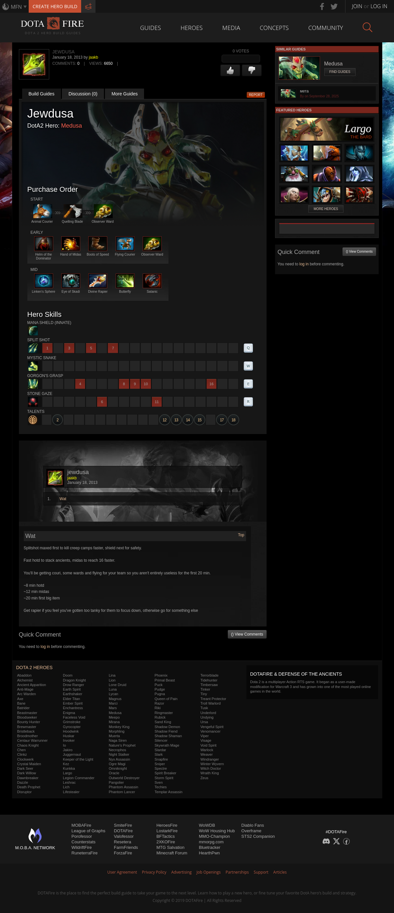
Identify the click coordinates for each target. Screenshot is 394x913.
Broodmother (27, 736)
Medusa (71, 125)
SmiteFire (123, 825)
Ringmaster (163, 713)
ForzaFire (123, 852)
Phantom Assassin (124, 787)
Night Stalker (119, 754)
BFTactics (165, 836)
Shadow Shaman (168, 736)
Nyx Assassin (119, 759)
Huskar (68, 736)
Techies (160, 787)
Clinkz (22, 754)
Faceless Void (74, 717)
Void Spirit (208, 745)
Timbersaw (209, 685)
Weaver (206, 754)
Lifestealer (71, 792)
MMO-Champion (214, 836)
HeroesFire (166, 825)
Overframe (251, 830)
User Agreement (122, 872)
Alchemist (25, 680)
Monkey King (119, 727)
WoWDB (207, 825)
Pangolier (116, 782)
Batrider (23, 708)
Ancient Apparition (31, 685)
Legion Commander (79, 778)
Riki (157, 708)
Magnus (115, 699)
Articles (280, 872)
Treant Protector (213, 699)
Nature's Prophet (122, 745)
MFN (16, 6)
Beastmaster (27, 713)
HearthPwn (209, 852)
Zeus (204, 778)
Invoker (69, 740)
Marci (113, 703)
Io (64, 745)
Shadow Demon (167, 727)
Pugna (159, 694)
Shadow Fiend (165, 731)
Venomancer (210, 731)
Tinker (205, 689)
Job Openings (209, 872)
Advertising (181, 872)
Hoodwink (71, 731)
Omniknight (118, 768)
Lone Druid (117, 685)
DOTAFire (123, 830)
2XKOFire (165, 841)
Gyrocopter (71, 727)
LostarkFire (167, 830)
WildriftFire (81, 847)
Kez (66, 764)
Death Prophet (28, 787)
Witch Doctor (210, 768)
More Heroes (326, 209)
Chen (21, 750)
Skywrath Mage (166, 745)
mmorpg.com (211, 841)
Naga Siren (118, 740)
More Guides (124, 93)
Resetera (122, 841)
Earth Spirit (71, 689)
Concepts (274, 28)
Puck (158, 685)
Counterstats (83, 841)
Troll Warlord (210, 703)
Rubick (160, 717)
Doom (67, 675)
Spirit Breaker (165, 773)
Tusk (204, 708)
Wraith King (209, 773)
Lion (112, 680)
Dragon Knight (74, 680)
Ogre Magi (117, 764)
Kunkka (69, 768)
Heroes (192, 28)
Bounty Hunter (28, 722)
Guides (150, 28)
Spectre (160, 768)
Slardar (160, 750)
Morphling (116, 731)
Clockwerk (25, 759)
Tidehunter (208, 680)
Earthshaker (72, 694)
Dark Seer (25, 768)
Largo (67, 773)
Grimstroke (71, 722)
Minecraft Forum (171, 852)
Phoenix (161, 675)
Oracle (114, 773)
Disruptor (24, 792)
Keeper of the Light (78, 759)
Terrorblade (209, 675)
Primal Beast (164, 680)
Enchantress (73, 708)
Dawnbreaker (27, 778)
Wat (63, 499)
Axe (20, 699)
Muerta (114, 736)
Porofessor (81, 836)
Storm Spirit (163, 778)
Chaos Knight (28, 745)
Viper (204, 736)
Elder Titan (71, 699)
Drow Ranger (73, 685)
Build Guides (41, 93)
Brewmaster (26, 727)
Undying (206, 717)
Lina (112, 675)
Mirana (114, 722)
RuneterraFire (84, 852)
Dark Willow (26, 773)
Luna (113, 689)
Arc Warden (26, 694)
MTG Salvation (170, 847)
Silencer (161, 740)
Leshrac (69, 782)
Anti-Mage (25, 689)
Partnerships (237, 872)
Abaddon (24, 675)
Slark (158, 754)
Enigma (69, 713)
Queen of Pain (165, 699)
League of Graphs (88, 830)
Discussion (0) (82, 93)
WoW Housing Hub (217, 830)
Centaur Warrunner (32, 740)
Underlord (208, 713)
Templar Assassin (168, 792)
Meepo (114, 717)
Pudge (159, 689)
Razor (159, 703)
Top (241, 535)
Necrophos (117, 750)
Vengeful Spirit (212, 727)
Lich (66, 787)
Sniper (159, 764)
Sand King (162, 722)
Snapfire (161, 759)
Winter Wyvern (212, 764)
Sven (158, 782)
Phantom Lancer (122, 792)
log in (45, 646)
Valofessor (124, 836)
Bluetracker (209, 847)
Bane (21, 703)
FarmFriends (126, 847)
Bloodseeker (27, 717)
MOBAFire (81, 825)
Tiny (203, 694)
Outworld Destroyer (124, 778)
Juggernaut (72, 754)
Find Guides (339, 72)
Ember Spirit (73, 703)
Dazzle (22, 782)
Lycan (113, 694)
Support (261, 872)
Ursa (204, 722)
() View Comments (247, 634)
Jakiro (67, 750)
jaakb (93, 57)
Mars (113, 708)
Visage (205, 740)
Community (325, 28)
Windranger (209, 759)
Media (231, 28)
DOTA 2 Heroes (34, 667)
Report (256, 95)
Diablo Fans (252, 825)
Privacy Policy (154, 872)
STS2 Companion (258, 836)
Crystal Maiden (29, 764)
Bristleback (26, 731)
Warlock (206, 750)
